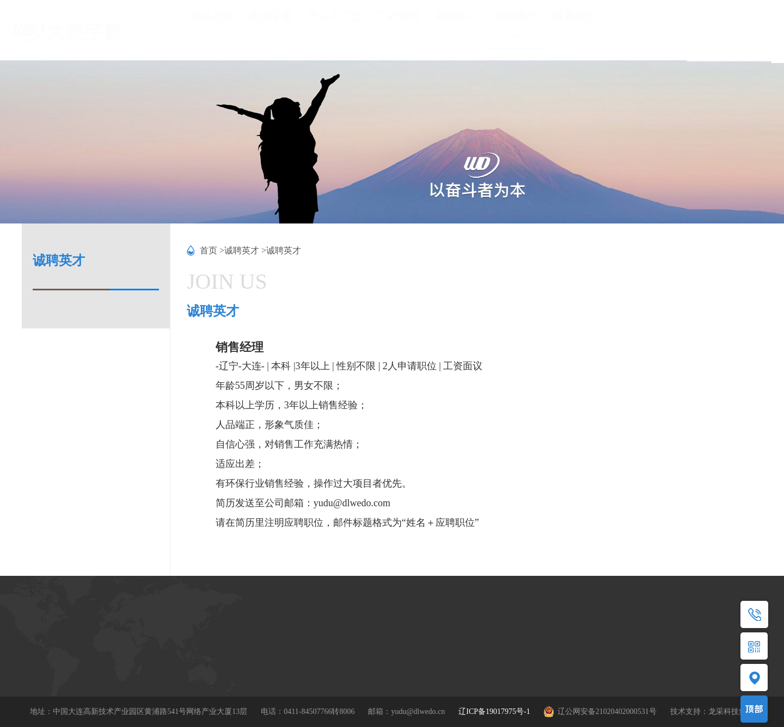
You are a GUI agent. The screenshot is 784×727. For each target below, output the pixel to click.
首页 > (212, 250)
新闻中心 (457, 27)
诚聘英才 (516, 27)
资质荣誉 (146, 649)
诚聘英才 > (245, 250)
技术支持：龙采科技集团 (712, 711)
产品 (210, 632)
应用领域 (218, 669)
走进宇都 (270, 27)
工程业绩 (398, 27)
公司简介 (146, 630)
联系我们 (575, 27)
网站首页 (212, 27)
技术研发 (146, 667)
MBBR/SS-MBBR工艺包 (243, 650)
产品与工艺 (335, 27)
